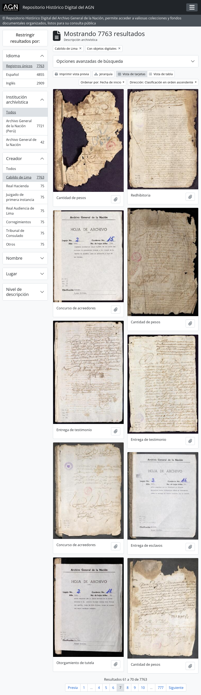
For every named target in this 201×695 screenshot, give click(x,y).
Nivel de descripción (17, 291)
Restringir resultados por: (25, 38)
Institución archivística (17, 99)
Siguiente (176, 687)
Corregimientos (25, 222)
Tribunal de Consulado (25, 233)
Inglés (25, 84)
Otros (25, 245)
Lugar (11, 274)
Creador (14, 158)
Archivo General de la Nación (25, 142)
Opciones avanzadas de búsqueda (89, 61)
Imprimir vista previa (72, 74)
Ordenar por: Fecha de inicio (101, 82)
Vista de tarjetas (131, 74)
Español (25, 75)
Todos (11, 112)
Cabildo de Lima (25, 178)
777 (160, 687)
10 (143, 687)
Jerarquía (103, 74)
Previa (73, 687)
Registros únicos (25, 66)
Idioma (13, 56)
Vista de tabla (161, 74)
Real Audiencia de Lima (25, 211)
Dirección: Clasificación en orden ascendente (162, 82)
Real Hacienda (25, 186)
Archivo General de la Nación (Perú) (25, 126)
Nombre (14, 258)
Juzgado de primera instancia (25, 197)
